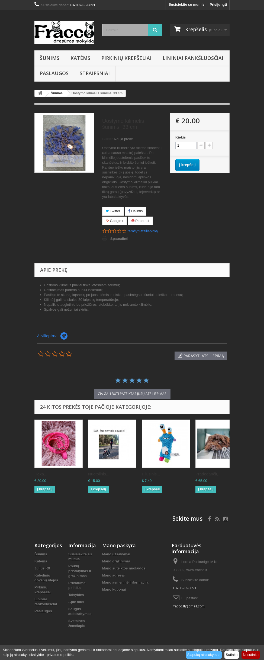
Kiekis (180, 137)
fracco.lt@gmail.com (189, 606)
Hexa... (40, 474)
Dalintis (135, 211)
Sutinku (231, 655)
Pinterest (140, 221)
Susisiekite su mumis (186, 4)
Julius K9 (42, 568)
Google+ (114, 221)
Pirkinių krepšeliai (126, 58)
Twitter (113, 211)
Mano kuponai (114, 589)
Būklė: (107, 139)
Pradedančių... (208, 474)
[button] (201, 356)
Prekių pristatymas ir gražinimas (79, 571)
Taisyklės (76, 595)
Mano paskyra (119, 545)
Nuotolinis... (98, 474)
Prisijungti (218, 4)
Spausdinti (119, 239)
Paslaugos (54, 73)
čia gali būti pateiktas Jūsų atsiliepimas (132, 393)
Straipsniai (95, 73)
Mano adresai (113, 575)
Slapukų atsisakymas (203, 655)
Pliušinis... (151, 474)
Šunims (49, 58)
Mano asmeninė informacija (125, 582)
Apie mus (76, 602)
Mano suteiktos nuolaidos (124, 568)
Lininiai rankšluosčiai (193, 58)
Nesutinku (251, 655)
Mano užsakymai (116, 554)
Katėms (80, 58)
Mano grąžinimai (116, 561)
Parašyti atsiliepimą (142, 231)
